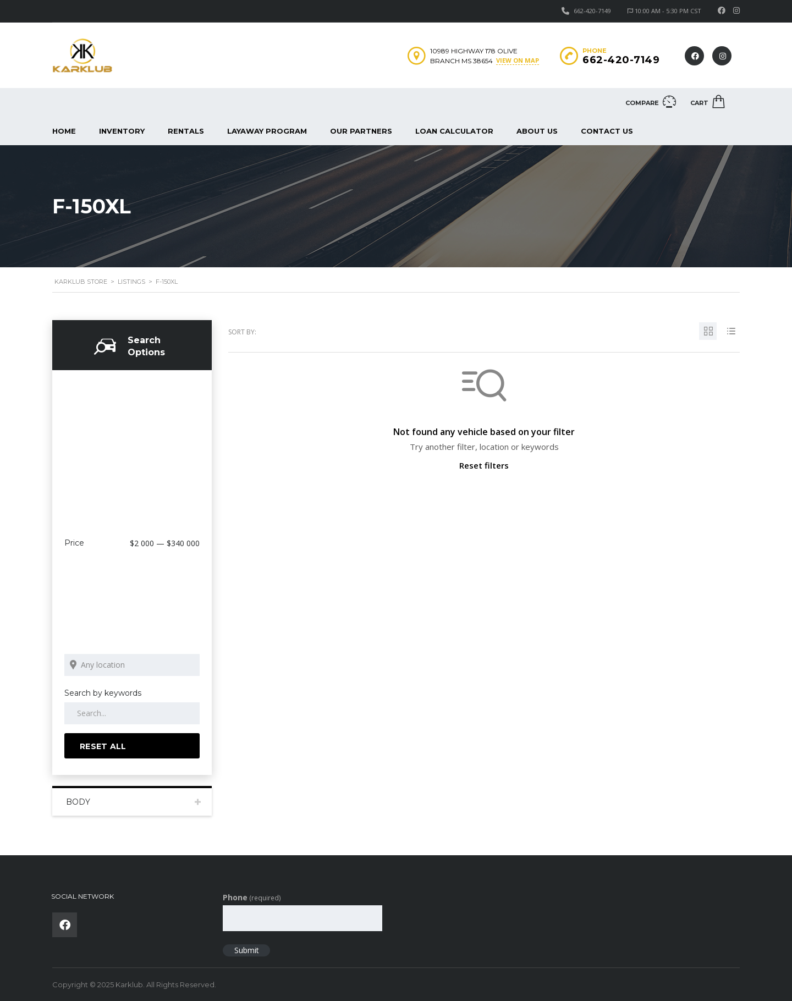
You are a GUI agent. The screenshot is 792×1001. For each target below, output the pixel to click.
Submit (246, 950)
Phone (252, 897)
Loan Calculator (454, 131)
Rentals (186, 131)
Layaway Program (267, 131)
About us (537, 131)
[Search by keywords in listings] (132, 713)
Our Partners (361, 131)
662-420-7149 (592, 11)
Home (64, 131)
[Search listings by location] (132, 665)
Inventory (122, 131)
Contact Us (607, 131)
